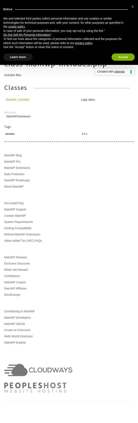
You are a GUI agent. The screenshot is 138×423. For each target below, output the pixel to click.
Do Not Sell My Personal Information (26, 34)
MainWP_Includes (17, 99)
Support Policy (24, 412)
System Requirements (18, 222)
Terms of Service (88, 408)
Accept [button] (123, 57)
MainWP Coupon (15, 282)
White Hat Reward (16, 269)
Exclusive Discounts (17, 263)
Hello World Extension (18, 336)
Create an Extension (17, 330)
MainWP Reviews (15, 257)
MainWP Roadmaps (17, 180)
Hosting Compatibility (18, 228)
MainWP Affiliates (15, 288)
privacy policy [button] (83, 43)
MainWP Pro (12, 161)
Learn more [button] (18, 57)
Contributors (12, 276)
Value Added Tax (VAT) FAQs (23, 240)
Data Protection (14, 174)
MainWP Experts (15, 342)
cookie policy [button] (16, 26)
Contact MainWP (15, 215)
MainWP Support (15, 209)
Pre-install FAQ (14, 203)
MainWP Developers (17, 317)
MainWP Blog (13, 155)
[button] (132, 6)
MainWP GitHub (14, 323)
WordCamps (12, 294)
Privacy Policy (111, 408)
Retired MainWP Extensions (22, 234)
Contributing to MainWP (19, 311)
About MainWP (14, 186)
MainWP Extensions (17, 167)
